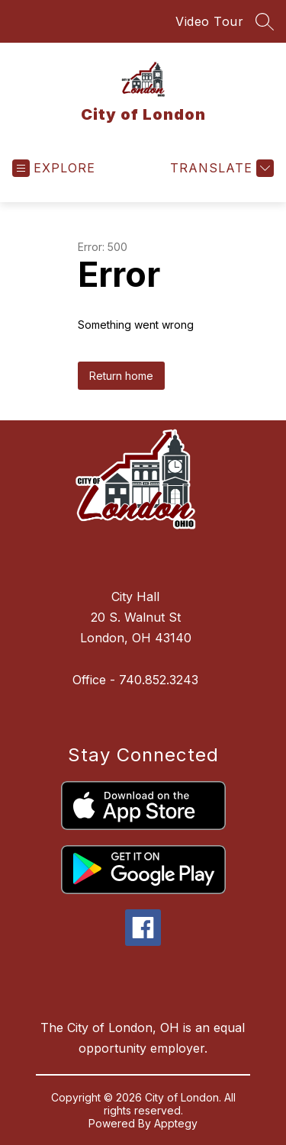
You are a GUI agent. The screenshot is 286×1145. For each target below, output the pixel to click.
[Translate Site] (220, 168)
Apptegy (176, 1123)
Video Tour (209, 21)
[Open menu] (53, 168)
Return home (121, 375)
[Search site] (264, 21)
